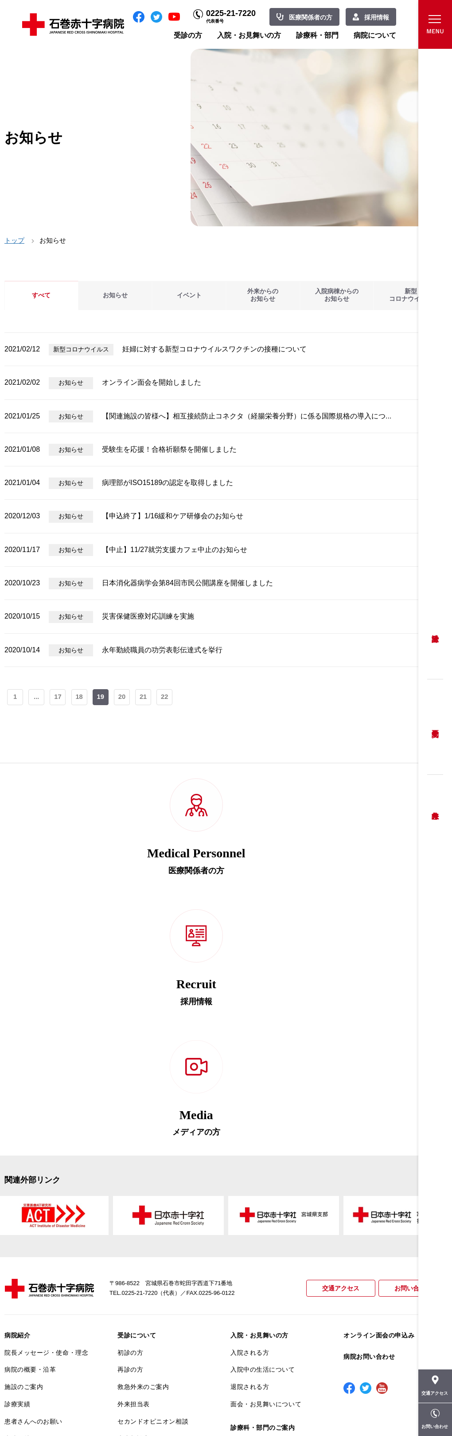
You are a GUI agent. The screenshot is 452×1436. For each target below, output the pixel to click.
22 (167, 698)
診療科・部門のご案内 (262, 1203)
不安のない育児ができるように (159, 1270)
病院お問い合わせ (369, 1132)
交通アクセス (337, 1064)
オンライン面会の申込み (378, 1110)
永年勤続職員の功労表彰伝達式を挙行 (162, 650)
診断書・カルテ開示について (159, 1291)
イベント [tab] (189, 295)
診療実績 (17, 1179)
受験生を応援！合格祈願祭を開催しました (169, 449)
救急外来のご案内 (143, 1162)
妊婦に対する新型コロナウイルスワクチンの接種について (214, 349)
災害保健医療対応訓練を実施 (148, 616)
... (37, 698)
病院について (375, 35)
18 (80, 698)
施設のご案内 (23, 1162)
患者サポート (136, 1308)
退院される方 (249, 1162)
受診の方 (188, 35)
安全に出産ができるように (156, 1248)
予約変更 (435, 727)
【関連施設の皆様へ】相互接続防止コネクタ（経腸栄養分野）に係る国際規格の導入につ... (246, 416)
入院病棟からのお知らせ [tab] (337, 295)
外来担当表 (133, 1179)
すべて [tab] (41, 295)
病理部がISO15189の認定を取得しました (167, 482)
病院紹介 (17, 1110)
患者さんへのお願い (33, 1196)
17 (58, 698)
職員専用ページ (418, 1409)
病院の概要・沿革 (30, 1144)
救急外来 (435, 804)
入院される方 (249, 1128)
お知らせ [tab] (115, 295)
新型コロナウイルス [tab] (411, 295)
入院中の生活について (262, 1144)
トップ (14, 240)
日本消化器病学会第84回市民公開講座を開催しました (187, 583)
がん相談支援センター (36, 1341)
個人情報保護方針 (30, 1248)
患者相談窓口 (136, 1214)
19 (101, 698)
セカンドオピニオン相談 (152, 1196)
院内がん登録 (23, 1323)
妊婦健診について (143, 1231)
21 (145, 698)
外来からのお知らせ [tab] (263, 295)
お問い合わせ (412, 1064)
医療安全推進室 (27, 1282)
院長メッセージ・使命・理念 (46, 1128)
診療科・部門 (317, 35)
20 (123, 698)
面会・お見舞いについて (265, 1179)
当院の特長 (20, 1214)
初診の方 (130, 1128)
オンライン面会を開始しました (151, 382)
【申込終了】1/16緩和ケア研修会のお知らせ (172, 516)
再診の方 (130, 1144)
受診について (136, 1110)
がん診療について (30, 1306)
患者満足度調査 (27, 1265)
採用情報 (376, 17)
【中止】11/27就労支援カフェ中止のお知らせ (174, 549)
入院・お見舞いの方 (249, 35)
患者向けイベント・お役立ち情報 (46, 1362)
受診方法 (435, 631)
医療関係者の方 (310, 17)
